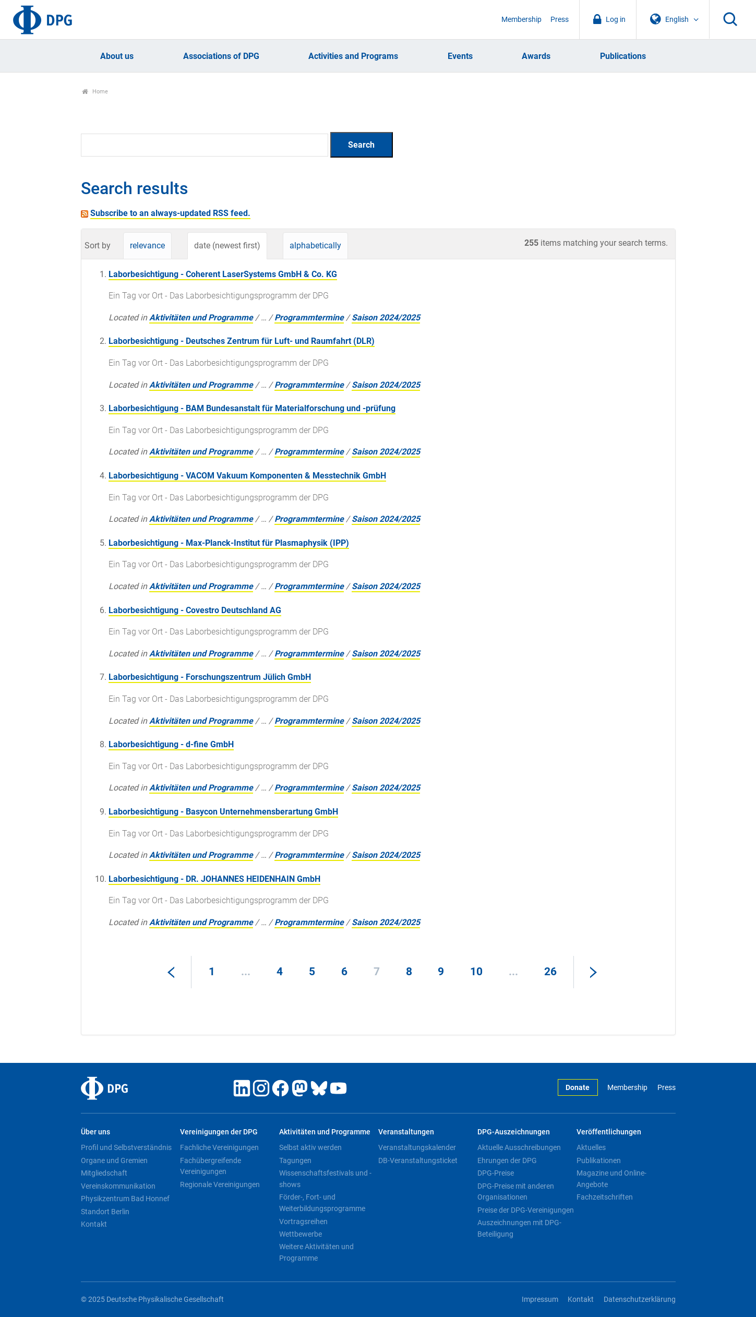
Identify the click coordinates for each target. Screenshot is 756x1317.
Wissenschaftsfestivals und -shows (325, 1179)
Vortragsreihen (303, 1221)
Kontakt (94, 1224)
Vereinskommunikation (118, 1186)
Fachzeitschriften (605, 1197)
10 (476, 971)
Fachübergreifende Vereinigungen (210, 1166)
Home (95, 91)
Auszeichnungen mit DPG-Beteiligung (519, 1228)
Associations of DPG (221, 56)
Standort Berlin (105, 1211)
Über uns (95, 1132)
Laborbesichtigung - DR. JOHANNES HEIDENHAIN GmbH (214, 879)
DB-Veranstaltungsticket (418, 1160)
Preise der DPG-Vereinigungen (525, 1210)
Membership (521, 19)
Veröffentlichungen (609, 1132)
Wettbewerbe (300, 1234)
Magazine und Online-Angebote (611, 1179)
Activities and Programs (353, 56)
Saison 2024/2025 (386, 317)
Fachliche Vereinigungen (219, 1147)
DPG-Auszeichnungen (513, 1132)
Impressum (540, 1299)
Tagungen (295, 1160)
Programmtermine (309, 317)
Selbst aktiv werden (310, 1147)
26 (550, 971)
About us (117, 56)
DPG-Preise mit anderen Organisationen (515, 1192)
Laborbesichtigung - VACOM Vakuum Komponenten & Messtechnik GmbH (247, 476)
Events (460, 56)
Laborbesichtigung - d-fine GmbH (171, 744)
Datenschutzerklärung (640, 1299)
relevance (147, 245)
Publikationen (599, 1160)
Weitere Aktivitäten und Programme (316, 1252)
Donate (578, 1087)
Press (559, 19)
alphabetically (315, 245)
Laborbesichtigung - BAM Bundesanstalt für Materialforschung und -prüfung (252, 408)
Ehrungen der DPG (507, 1160)
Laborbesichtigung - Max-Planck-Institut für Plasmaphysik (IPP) (229, 543)
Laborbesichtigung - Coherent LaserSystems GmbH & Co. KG (223, 274)
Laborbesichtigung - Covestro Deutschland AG (195, 610)
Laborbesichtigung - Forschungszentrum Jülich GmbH (210, 677)
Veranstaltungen (406, 1132)
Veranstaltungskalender (417, 1147)
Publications (623, 56)
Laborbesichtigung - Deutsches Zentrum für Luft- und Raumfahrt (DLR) (242, 341)
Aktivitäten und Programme (201, 317)
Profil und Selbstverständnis (126, 1147)
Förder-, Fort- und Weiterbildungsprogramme (322, 1203)
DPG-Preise (495, 1173)
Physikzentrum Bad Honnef (125, 1198)
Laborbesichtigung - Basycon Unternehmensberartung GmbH (223, 812)
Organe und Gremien (114, 1160)
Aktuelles (591, 1147)
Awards (536, 56)
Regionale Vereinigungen (220, 1184)
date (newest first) (227, 245)
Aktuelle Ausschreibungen (519, 1147)
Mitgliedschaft (104, 1173)
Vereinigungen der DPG (219, 1132)
